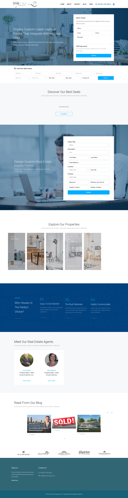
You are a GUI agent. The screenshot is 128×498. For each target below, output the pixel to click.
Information (71, 149)
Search (106, 78)
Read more (15, 480)
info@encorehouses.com (47, 476)
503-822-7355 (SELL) (103, 4)
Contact (77, 4)
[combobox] (23, 73)
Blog (84, 4)
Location (70, 166)
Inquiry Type (71, 142)
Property (70, 174)
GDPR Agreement (81, 46)
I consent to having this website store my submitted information (91, 50)
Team (91, 4)
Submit (94, 55)
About (69, 4)
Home (62, 4)
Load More (64, 114)
